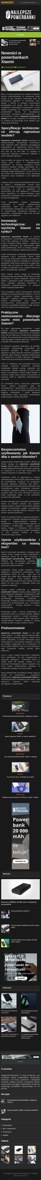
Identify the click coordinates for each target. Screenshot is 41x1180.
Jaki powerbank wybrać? (20, 911)
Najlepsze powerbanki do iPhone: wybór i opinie (20, 797)
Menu (20, 35)
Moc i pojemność (9, 1128)
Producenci (21, 67)
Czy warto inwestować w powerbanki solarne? (9, 1035)
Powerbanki (20, 713)
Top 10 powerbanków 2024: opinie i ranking (20, 757)
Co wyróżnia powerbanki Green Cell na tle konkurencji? (17, 42)
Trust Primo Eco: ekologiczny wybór (20, 777)
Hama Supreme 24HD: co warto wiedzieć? (20, 736)
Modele (20, 734)
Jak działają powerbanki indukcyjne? (29, 1012)
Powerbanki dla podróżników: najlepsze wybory (20, 716)
